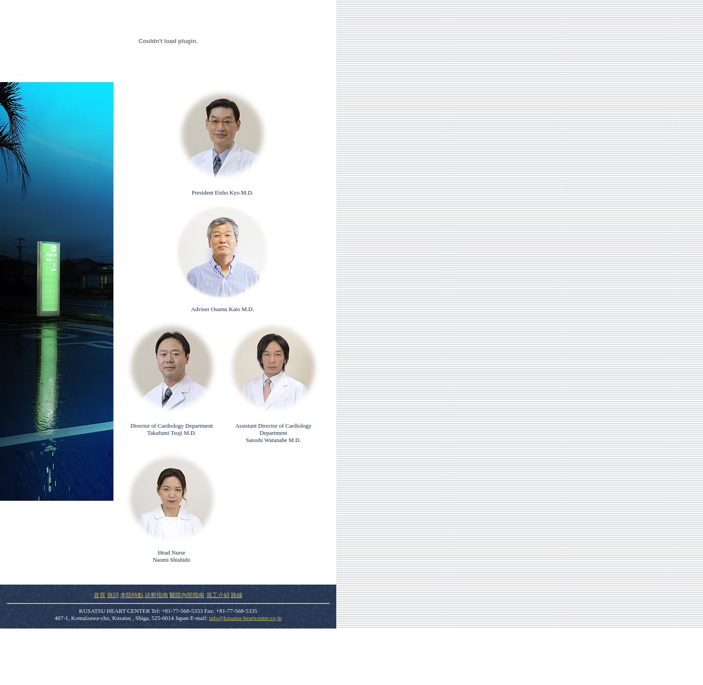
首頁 (99, 595)
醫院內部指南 (186, 595)
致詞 (113, 595)
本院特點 (131, 595)
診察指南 (156, 595)
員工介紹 (218, 595)
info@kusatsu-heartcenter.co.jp (245, 618)
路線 (237, 595)
